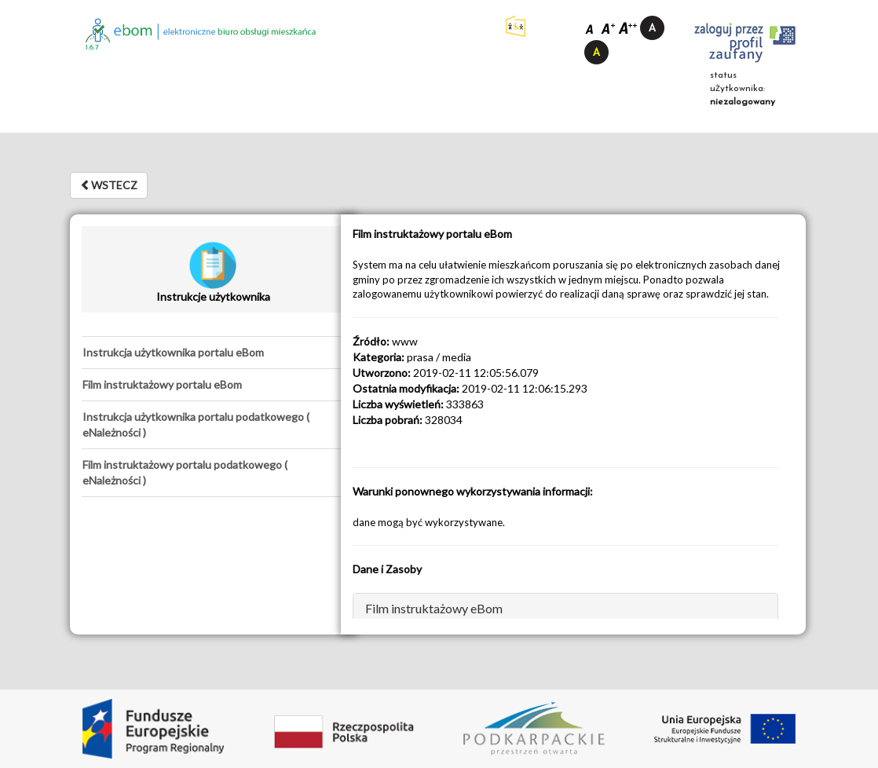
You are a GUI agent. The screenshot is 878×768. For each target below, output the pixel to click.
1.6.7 (92, 47)
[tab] (213, 352)
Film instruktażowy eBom (434, 608)
